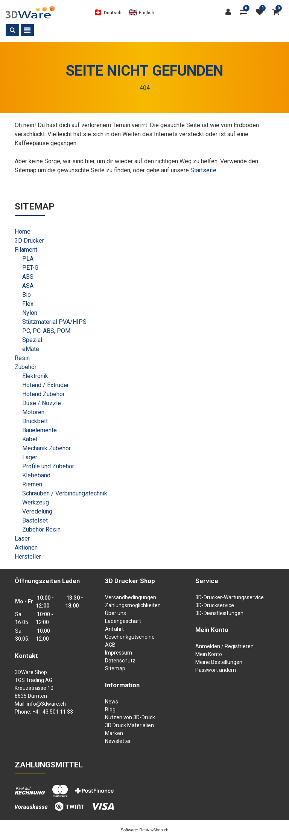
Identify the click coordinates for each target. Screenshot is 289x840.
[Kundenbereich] (229, 12)
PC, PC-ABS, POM (46, 330)
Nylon (29, 312)
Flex (27, 303)
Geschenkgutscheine (130, 637)
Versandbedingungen (130, 597)
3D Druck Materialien (129, 725)
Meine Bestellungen (218, 662)
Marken (114, 733)
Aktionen (26, 547)
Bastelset (35, 520)
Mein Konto (208, 654)
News (111, 702)
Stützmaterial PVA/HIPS (54, 321)
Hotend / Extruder (45, 385)
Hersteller (28, 556)
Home (22, 231)
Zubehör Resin (41, 529)
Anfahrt (114, 629)
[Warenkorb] (277, 12)
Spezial (32, 339)
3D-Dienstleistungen (219, 613)
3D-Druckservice (214, 605)
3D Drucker (29, 240)
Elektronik (35, 376)
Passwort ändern (215, 670)
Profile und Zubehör (48, 466)
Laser (22, 538)
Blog (110, 709)
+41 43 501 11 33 (52, 712)
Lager (29, 457)
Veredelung (37, 511)
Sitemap (115, 668)
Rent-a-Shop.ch (153, 830)
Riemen (32, 484)
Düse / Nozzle (41, 403)
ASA (27, 285)
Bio (26, 294)
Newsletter (118, 741)
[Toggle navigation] (27, 30)
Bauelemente (39, 430)
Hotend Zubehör (43, 394)
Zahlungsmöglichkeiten (133, 605)
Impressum (118, 653)
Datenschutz (120, 661)
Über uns (115, 613)
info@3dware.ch (46, 704)
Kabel (29, 439)
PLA (27, 258)
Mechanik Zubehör (46, 448)
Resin (22, 358)
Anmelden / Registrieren (224, 646)
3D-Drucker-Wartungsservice (229, 597)
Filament (26, 249)
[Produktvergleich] (245, 12)
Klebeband (36, 475)
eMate (30, 348)
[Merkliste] (261, 12)
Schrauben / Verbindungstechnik (64, 493)
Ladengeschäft (123, 621)
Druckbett (35, 421)
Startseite (203, 170)
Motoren (33, 412)
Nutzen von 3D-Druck (130, 717)
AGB (110, 645)
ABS (27, 276)
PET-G (30, 267)
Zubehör (26, 367)
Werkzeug (35, 502)
